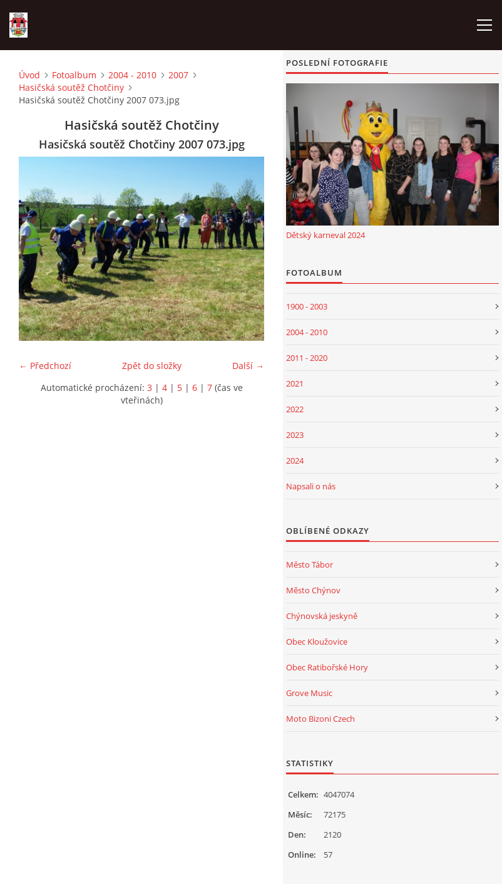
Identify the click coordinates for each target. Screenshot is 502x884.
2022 (295, 409)
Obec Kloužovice (316, 641)
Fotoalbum (74, 75)
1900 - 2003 (306, 306)
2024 (295, 460)
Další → (248, 366)
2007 (178, 75)
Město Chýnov (313, 590)
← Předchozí (45, 366)
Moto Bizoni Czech (320, 718)
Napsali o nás (311, 486)
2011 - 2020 (306, 357)
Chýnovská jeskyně (321, 615)
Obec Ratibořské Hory (327, 667)
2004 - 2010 (132, 75)
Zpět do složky (152, 366)
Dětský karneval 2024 (325, 235)
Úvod (29, 75)
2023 (295, 434)
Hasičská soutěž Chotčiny (71, 87)
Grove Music (309, 693)
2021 (295, 383)
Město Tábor (309, 564)
